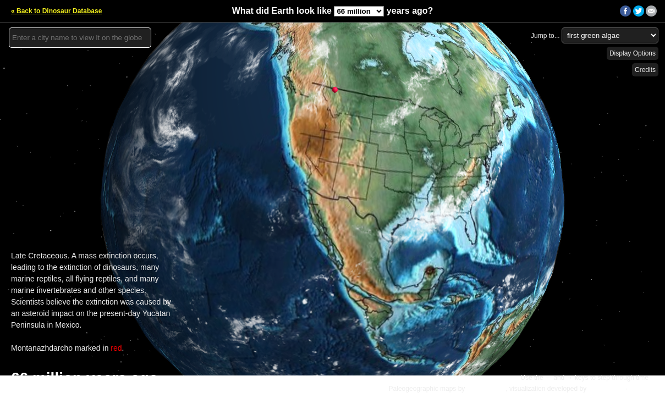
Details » (644, 389)
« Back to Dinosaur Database (56, 11)
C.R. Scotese (486, 389)
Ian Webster (605, 389)
